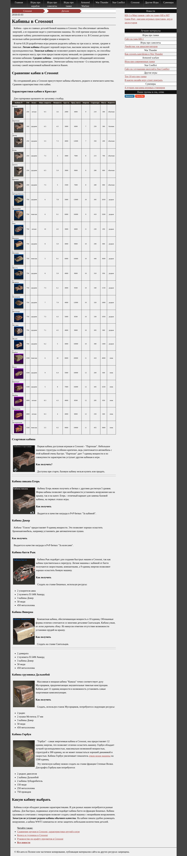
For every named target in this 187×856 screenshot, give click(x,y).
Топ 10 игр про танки (135, 76)
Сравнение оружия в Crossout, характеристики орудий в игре (48, 831)
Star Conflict (118, 2)
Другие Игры (152, 2)
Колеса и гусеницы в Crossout (32, 835)
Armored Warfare (85, 4)
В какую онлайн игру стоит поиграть (144, 80)
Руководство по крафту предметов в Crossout (40, 838)
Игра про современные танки (140, 61)
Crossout (135, 2)
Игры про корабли (35, 4)
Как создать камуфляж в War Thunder (144, 54)
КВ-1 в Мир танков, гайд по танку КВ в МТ (147, 15)
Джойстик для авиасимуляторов (141, 46)
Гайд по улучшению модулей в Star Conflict (147, 69)
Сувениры (168, 2)
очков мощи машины (100, 755)
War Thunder (102, 2)
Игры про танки (69, 4)
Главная (19, 2)
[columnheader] (18, 102)
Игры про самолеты (52, 4)
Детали (65, 11)
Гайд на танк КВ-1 (134, 39)
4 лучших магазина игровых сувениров (145, 87)
